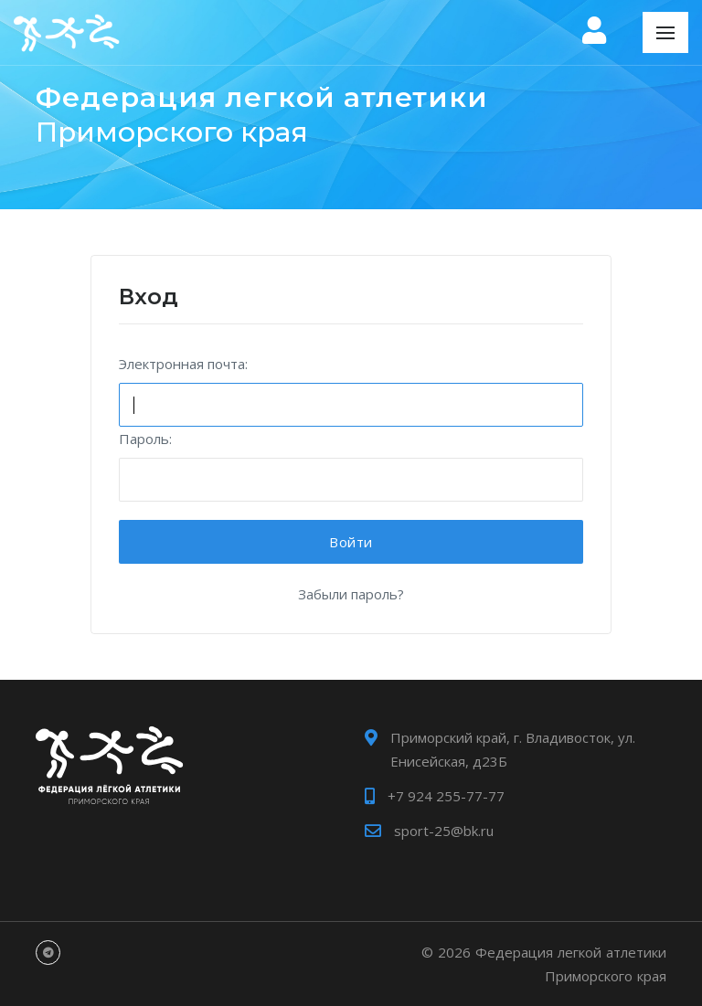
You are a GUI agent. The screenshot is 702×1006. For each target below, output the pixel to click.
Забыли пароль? (351, 594)
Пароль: (145, 438)
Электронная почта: (183, 364)
